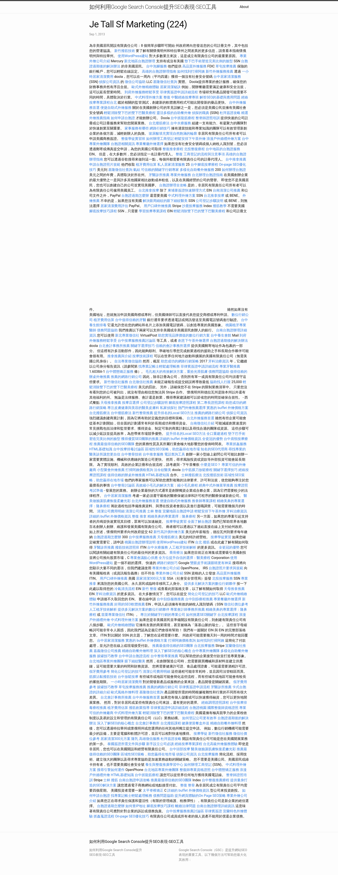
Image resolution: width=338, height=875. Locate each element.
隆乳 (134, 739)
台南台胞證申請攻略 (134, 780)
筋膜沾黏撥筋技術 (103, 677)
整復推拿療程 (173, 149)
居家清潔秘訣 (170, 87)
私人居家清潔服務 (171, 164)
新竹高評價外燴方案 (169, 532)
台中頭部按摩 (179, 749)
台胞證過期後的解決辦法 (229, 340)
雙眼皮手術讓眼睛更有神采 (211, 563)
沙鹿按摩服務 (192, 206)
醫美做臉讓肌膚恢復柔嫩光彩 (213, 749)
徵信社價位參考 (236, 604)
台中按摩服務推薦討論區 (137, 340)
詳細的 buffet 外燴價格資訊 (180, 439)
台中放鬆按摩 (128, 677)
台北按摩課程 (228, 615)
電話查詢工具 (174, 454)
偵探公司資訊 (109, 82)
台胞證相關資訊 (123, 144)
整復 (166, 97)
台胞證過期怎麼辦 (135, 195)
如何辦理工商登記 (160, 139)
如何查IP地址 (135, 806)
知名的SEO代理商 (214, 449)
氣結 (136, 170)
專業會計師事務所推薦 (187, 609)
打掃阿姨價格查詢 (139, 470)
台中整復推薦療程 (215, 780)
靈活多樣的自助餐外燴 (173, 113)
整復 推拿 (139, 516)
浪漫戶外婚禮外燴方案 (224, 139)
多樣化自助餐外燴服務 (197, 170)
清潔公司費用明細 (111, 511)
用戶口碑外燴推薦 (158, 206)
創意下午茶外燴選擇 (193, 340)
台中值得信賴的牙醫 (130, 320)
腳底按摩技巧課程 (103, 211)
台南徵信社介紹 (202, 423)
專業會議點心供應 (144, 558)
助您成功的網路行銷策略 (180, 361)
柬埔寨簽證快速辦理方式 (187, 190)
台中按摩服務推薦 (143, 537)
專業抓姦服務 (236, 444)
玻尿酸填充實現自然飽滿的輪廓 (173, 133)
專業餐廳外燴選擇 (150, 144)
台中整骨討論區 (123, 485)
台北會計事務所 (147, 723)
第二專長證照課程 (211, 403)
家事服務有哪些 (137, 128)
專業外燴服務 (180, 175)
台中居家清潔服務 (227, 77)
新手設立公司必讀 (160, 744)
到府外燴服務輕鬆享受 (142, 92)
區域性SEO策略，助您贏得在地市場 (172, 449)
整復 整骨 (187, 785)
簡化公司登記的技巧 (203, 594)
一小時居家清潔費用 (126, 682)
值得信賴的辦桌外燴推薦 (126, 475)
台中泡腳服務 (157, 66)
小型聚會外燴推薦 (111, 470)
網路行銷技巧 (160, 128)
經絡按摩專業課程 (189, 744)
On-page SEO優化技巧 (132, 816)
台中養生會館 (221, 335)
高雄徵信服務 (149, 739)
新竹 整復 (149, 589)
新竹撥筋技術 (124, 51)
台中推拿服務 (153, 454)
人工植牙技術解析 (182, 547)
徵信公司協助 (135, 82)
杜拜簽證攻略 (230, 113)
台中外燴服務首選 (146, 697)
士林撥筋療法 (191, 475)
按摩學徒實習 (177, 521)
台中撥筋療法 (121, 413)
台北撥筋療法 (159, 123)
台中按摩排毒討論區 (129, 449)
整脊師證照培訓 (208, 118)
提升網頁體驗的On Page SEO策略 (200, 796)
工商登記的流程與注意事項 (204, 154)
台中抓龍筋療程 (183, 118)
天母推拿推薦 (110, 403)
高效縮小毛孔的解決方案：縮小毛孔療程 (167, 485)
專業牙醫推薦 (229, 366)
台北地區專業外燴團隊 (107, 661)
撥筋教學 (220, 206)
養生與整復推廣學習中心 (164, 765)
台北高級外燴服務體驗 (220, 744)
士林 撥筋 (110, 780)
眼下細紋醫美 (135, 661)
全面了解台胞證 (200, 521)
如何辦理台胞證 (234, 170)
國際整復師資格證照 (223, 708)
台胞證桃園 (198, 708)
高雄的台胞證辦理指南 (159, 71)
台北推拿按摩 (148, 190)
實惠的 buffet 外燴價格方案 (227, 408)
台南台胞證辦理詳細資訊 (216, 806)
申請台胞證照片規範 (104, 164)
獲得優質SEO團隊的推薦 (140, 439)
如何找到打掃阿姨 (191, 71)
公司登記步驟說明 (209, 201)
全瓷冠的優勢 (212, 439)
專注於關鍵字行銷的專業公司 (162, 615)
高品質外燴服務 (194, 66)
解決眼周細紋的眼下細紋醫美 (165, 201)
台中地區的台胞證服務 (223, 149)
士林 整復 (154, 511)
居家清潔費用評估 (114, 206)
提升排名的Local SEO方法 (174, 413)
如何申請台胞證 (123, 118)
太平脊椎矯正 (153, 790)
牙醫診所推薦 (159, 175)
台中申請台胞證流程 (134, 656)
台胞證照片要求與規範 (226, 568)
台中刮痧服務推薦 (171, 599)
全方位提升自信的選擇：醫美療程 (184, 558)
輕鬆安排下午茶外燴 (190, 139)
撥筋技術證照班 (127, 547)
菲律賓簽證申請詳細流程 (179, 92)
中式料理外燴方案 (149, 97)
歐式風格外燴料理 (125, 692)
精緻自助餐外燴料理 (138, 651)
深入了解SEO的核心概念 (172, 651)
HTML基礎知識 (100, 449)
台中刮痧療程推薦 (199, 599)
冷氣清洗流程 (124, 589)
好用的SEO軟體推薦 (129, 604)
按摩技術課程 (143, 356)
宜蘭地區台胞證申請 (178, 511)
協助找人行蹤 (220, 382)
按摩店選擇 (131, 403)
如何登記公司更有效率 (199, 718)
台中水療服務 (181, 123)
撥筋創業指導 (139, 708)
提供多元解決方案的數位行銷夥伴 (210, 584)
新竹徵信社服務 (116, 382)
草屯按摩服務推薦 (133, 687)
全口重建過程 (217, 434)
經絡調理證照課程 (215, 702)
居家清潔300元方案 (151, 578)
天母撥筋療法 (167, 537)
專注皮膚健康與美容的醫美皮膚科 (133, 408)
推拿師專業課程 (204, 501)
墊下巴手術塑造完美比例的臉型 (209, 61)
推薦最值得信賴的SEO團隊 (114, 444)
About (244, 7)
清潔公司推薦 (135, 511)
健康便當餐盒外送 (195, 723)
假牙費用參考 (99, 671)
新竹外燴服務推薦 (220, 71)
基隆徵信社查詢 (165, 82)
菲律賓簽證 (213, 811)
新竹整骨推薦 (142, 413)
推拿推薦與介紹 (119, 356)
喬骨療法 (176, 553)
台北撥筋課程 (170, 723)
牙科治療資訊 (218, 361)
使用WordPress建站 (133, 56)
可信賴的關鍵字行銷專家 (160, 170)
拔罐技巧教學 (108, 656)
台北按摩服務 (205, 646)
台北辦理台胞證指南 (207, 175)
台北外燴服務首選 (201, 418)
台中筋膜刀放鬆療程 (197, 470)
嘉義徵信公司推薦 (107, 651)
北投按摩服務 (222, 578)
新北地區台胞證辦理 (139, 61)
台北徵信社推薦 (141, 382)
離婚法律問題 (185, 806)
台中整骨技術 (131, 454)
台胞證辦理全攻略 (173, 185)
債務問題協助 (107, 330)
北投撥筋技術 (213, 475)
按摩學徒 (200, 734)
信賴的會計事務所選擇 (173, 346)
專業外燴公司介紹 (166, 568)
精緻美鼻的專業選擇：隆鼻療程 (171, 516)
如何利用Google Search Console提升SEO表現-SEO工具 (152, 7)
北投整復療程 (194, 149)
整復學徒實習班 (133, 139)
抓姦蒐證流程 (104, 816)
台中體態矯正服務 (120, 372)
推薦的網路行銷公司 (126, 377)
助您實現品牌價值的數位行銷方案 (184, 335)
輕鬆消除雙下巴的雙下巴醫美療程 (130, 113)
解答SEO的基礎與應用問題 (220, 97)
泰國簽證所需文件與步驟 (126, 744)
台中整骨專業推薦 (164, 656)
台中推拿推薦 (235, 159)
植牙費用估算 (146, 164)
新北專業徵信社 (127, 335)
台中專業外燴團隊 (206, 651)
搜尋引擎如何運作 (111, 770)
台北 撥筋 (202, 542)
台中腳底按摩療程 (205, 164)
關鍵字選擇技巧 (143, 346)
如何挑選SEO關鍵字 (201, 615)
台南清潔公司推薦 (226, 190)
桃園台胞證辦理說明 (140, 542)
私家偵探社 (168, 408)
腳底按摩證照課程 (183, 403)
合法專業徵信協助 (128, 361)
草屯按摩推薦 (226, 66)
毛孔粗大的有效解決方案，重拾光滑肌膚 (177, 372)
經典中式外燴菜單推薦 (216, 485)
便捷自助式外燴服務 (116, 108)
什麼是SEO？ (210, 465)
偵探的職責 (200, 113)
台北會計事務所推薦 (114, 346)
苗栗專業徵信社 (113, 615)
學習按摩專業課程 (153, 211)
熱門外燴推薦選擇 (192, 408)
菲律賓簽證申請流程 (194, 687)
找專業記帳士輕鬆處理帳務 (159, 366)
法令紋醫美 (162, 470)
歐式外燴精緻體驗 (145, 87)
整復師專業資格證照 (195, 770)
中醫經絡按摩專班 (185, 97)
